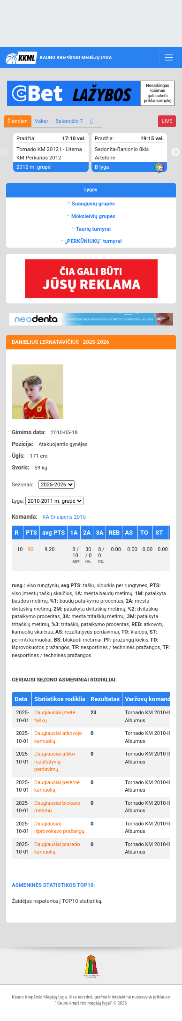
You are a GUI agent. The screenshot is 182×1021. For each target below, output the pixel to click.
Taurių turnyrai (93, 229)
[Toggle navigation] (169, 58)
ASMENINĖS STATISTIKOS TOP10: (53, 885)
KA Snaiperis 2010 (64, 517)
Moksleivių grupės (92, 216)
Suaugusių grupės (92, 203)
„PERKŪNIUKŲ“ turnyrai (93, 241)
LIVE (167, 121)
